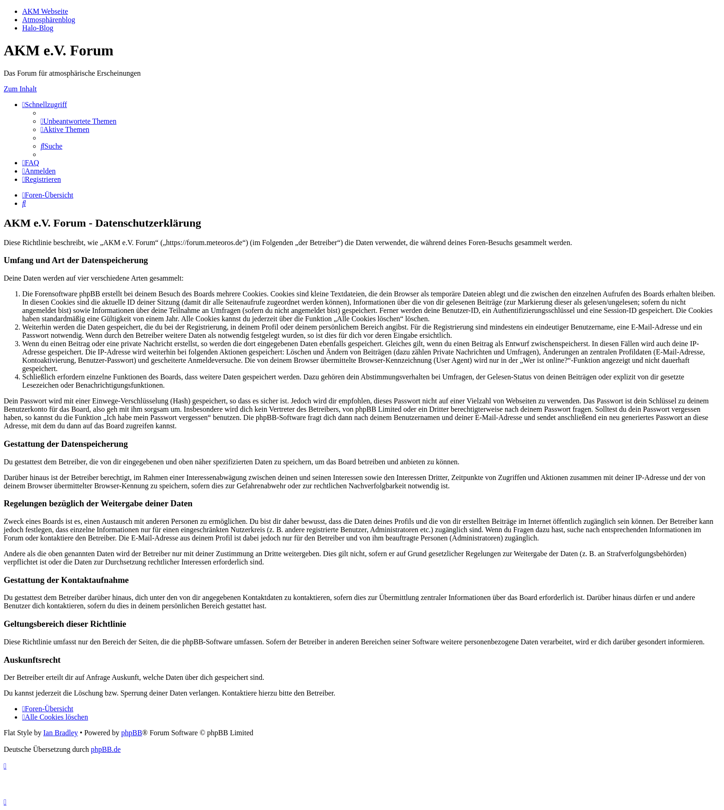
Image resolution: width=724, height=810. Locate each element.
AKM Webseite (45, 11)
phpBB (131, 733)
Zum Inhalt (20, 89)
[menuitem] (78, 121)
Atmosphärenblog (48, 20)
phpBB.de (106, 749)
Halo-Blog (38, 28)
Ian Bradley (60, 733)
